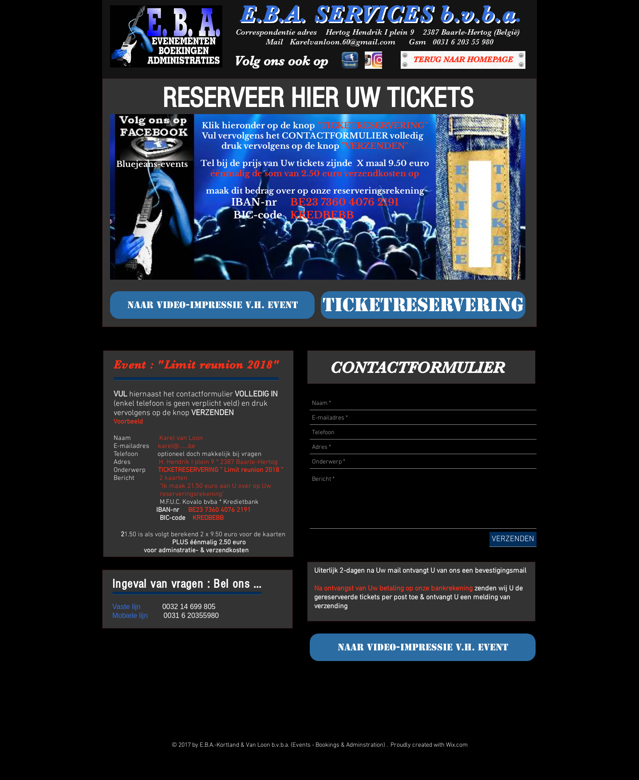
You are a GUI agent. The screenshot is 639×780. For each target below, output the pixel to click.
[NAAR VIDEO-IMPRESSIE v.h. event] (212, 305)
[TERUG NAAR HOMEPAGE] (463, 60)
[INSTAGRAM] (373, 60)
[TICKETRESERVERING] (423, 305)
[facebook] (350, 60)
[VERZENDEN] (512, 539)
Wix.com (457, 745)
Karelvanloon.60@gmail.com (342, 41)
